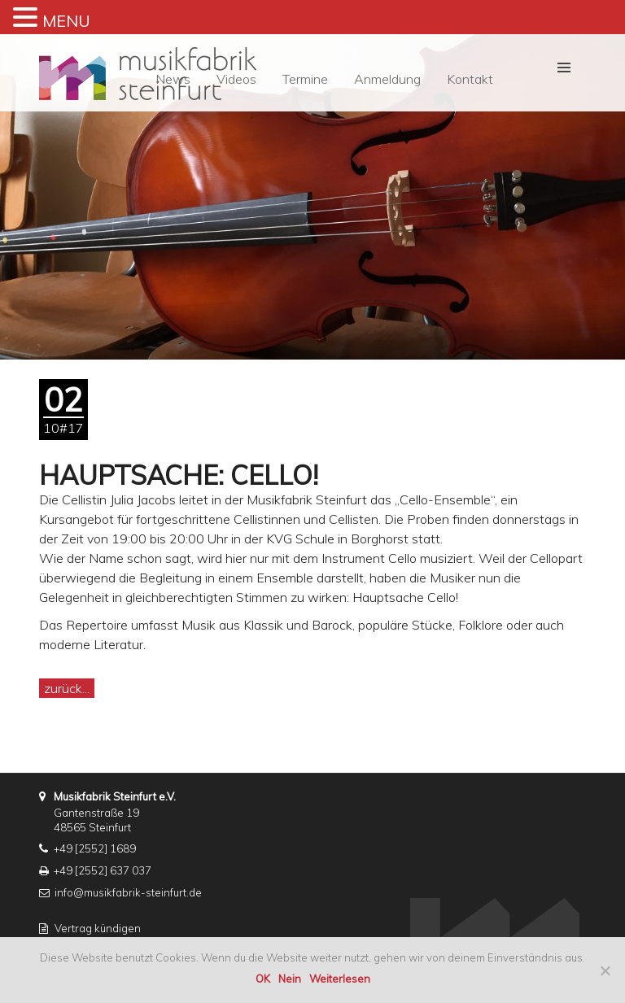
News (172, 79)
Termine (305, 79)
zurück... (67, 688)
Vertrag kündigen (98, 928)
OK (263, 978)
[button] (564, 67)
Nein (289, 978)
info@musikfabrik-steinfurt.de (128, 892)
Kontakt (470, 79)
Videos (236, 79)
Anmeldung (387, 79)
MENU (66, 21)
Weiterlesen (339, 978)
